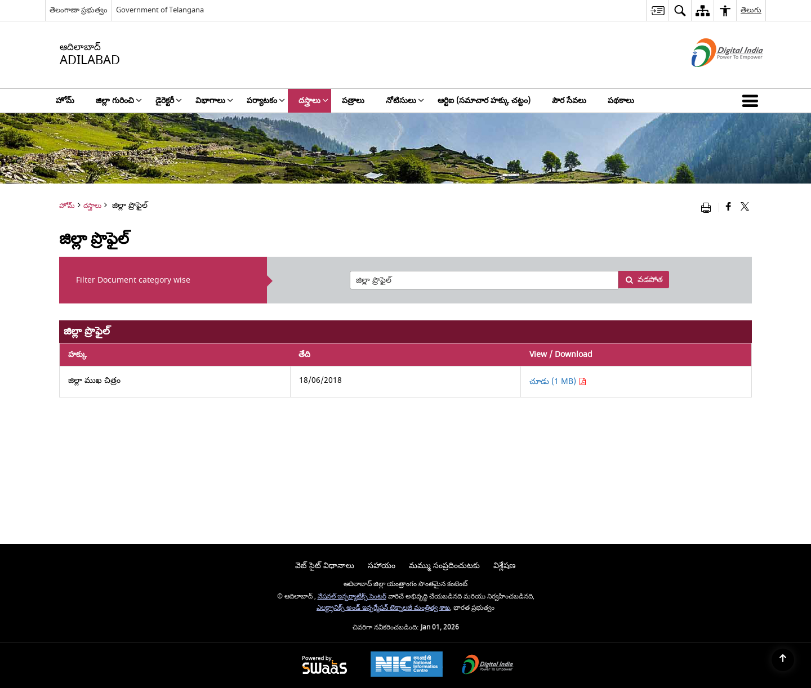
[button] (752, 101)
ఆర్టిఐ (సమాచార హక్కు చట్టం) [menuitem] (484, 100)
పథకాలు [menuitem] (621, 100)
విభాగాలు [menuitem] (214, 100)
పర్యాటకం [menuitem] (266, 100)
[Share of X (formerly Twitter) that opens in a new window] (745, 207)
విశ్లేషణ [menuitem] (504, 565)
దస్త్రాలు (92, 206)
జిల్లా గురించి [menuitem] (119, 100)
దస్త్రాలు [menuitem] (313, 100)
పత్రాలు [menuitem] (353, 100)
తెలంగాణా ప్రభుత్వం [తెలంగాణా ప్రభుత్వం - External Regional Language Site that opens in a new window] (79, 10)
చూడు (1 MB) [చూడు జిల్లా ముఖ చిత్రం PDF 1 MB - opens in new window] (557, 381)
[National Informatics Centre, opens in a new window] (406, 665)
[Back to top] (783, 660)
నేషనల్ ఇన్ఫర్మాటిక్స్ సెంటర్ (352, 596)
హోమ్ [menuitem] (65, 100)
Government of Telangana (160, 10)
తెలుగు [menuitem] (751, 10)
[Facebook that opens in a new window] (728, 207)
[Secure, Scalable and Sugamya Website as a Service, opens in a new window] (324, 666)
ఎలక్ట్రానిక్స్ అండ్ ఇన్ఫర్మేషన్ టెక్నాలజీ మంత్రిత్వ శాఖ (383, 608)
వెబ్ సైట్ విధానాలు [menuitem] (324, 565)
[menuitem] (657, 10)
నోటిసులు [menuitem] (405, 100)
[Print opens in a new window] (708, 207)
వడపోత (644, 279)
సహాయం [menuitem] (381, 565)
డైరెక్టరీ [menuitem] (168, 100)
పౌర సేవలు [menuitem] (569, 100)
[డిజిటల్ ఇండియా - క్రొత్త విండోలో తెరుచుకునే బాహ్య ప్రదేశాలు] (713, 77)
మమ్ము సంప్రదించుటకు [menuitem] (444, 565)
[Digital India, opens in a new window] (487, 666)
